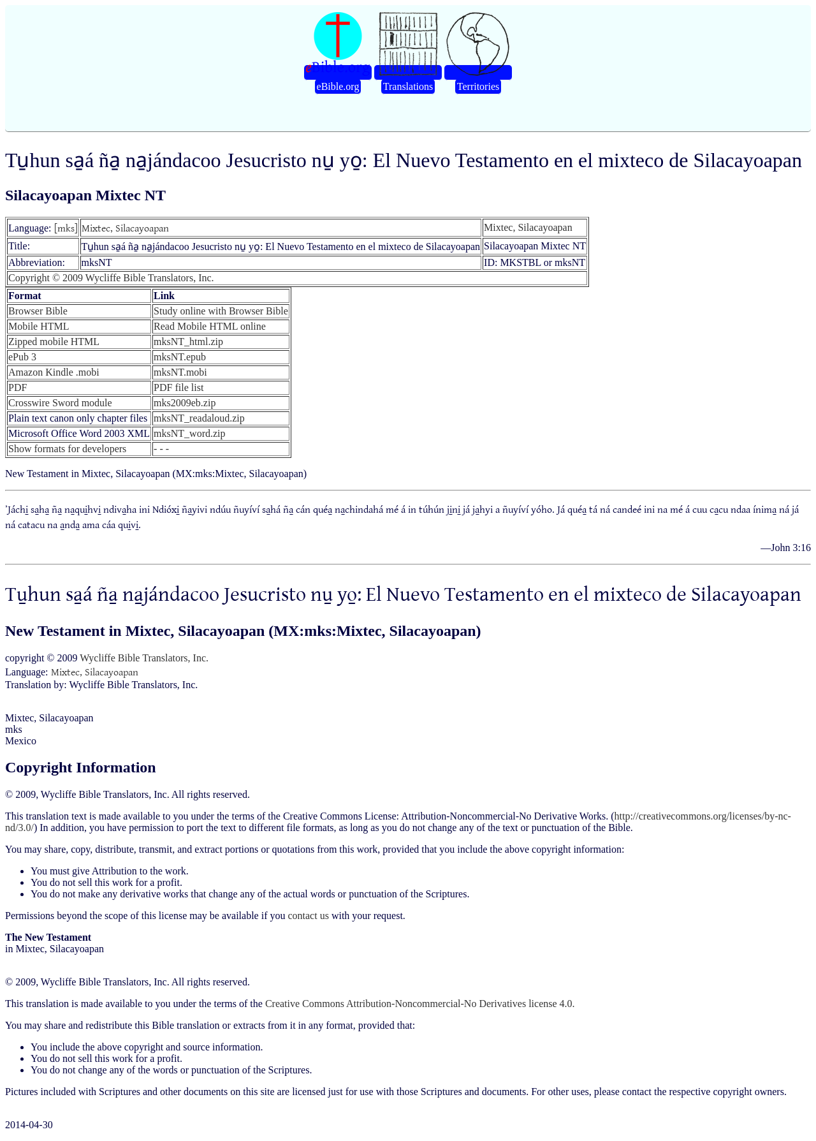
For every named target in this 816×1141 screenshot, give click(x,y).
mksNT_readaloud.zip (199, 418)
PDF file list (178, 387)
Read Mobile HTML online (210, 326)
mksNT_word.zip (189, 433)
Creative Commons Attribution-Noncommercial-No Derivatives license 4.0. (420, 1003)
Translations (408, 86)
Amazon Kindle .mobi (53, 372)
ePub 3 (22, 356)
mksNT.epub (180, 356)
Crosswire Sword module (60, 402)
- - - (161, 448)
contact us (308, 915)
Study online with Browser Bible (221, 310)
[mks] (66, 227)
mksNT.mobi (180, 372)
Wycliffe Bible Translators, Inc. (144, 657)
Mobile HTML (38, 326)
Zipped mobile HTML (53, 341)
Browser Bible (38, 310)
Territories (478, 86)
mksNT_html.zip (188, 341)
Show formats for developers (67, 448)
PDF (17, 387)
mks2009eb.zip (184, 402)
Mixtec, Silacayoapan (125, 227)
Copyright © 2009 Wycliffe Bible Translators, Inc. (111, 277)
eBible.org (338, 86)
